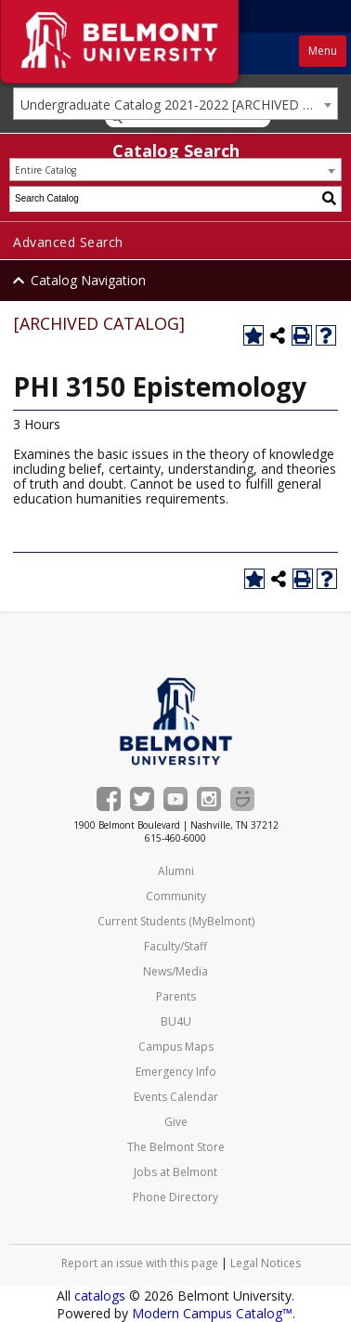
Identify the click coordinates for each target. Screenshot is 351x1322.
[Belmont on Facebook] (109, 799)
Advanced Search (68, 242)
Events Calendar (176, 1097)
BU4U (176, 1021)
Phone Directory (175, 1197)
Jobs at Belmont (175, 1172)
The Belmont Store (176, 1147)
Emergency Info (176, 1072)
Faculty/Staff (175, 946)
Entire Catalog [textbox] (45, 170)
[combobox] (175, 103)
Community (176, 896)
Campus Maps (176, 1046)
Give (176, 1122)
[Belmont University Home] (176, 721)
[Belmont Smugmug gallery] (242, 799)
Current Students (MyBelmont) (176, 921)
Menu (322, 51)
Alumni (176, 871)
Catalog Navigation (88, 280)
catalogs (99, 1295)
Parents (176, 996)
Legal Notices (265, 1263)
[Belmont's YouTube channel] (175, 799)
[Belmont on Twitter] (142, 799)
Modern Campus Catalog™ (212, 1313)
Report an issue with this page (139, 1263)
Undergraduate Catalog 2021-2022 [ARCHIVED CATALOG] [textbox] (178, 104)
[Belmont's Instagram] (209, 799)
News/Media (175, 971)
